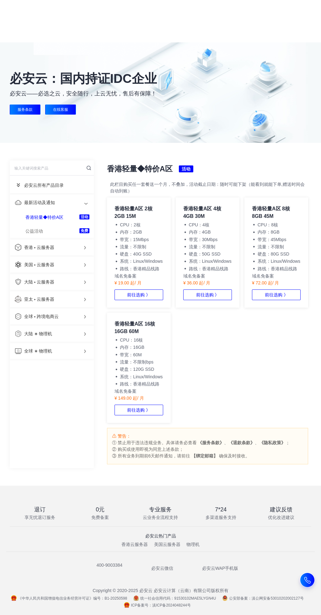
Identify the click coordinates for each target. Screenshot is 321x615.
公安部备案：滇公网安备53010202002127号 (262, 598)
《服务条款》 (211, 442)
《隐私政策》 (272, 442)
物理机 (193, 544)
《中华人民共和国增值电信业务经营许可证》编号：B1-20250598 (69, 598)
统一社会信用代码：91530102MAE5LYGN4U (174, 598)
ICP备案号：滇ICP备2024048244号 (157, 605)
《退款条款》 (241, 442)
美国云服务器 (167, 544)
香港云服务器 (134, 544)
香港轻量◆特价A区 (44, 217)
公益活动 (34, 231)
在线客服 (60, 109)
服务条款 (25, 109)
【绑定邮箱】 (204, 455)
